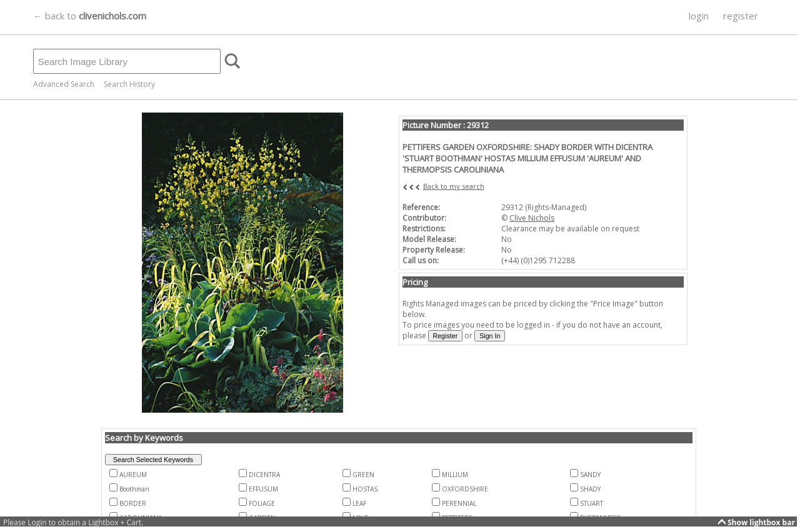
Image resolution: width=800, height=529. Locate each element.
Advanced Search (63, 84)
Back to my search (453, 186)
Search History (129, 84)
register (740, 15)
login (699, 15)
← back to (89, 15)
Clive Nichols (531, 218)
